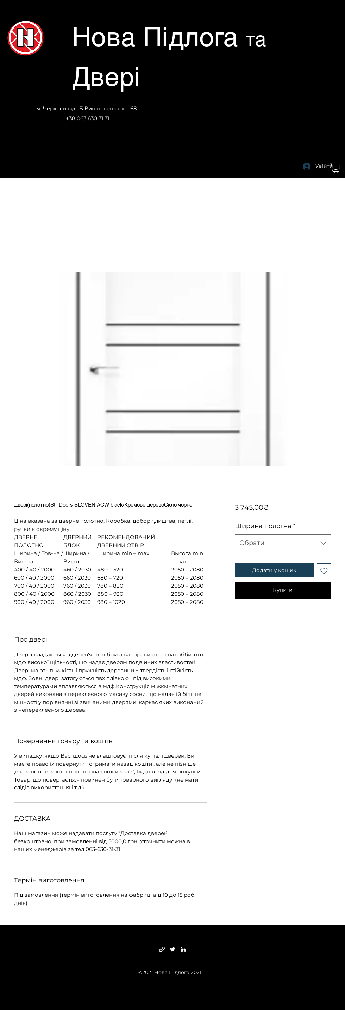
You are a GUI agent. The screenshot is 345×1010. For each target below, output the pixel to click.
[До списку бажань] (324, 570)
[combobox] (283, 543)
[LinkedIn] (183, 949)
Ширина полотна (265, 526)
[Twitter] (172, 949)
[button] (336, 168)
